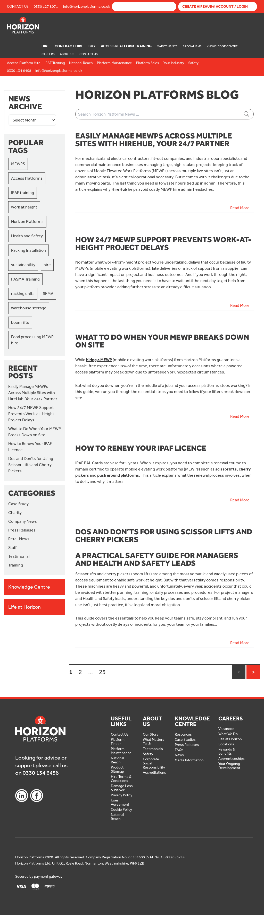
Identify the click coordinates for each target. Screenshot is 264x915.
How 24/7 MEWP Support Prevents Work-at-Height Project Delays (31, 413)
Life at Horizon (230, 739)
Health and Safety (27, 235)
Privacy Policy (121, 795)
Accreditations (154, 772)
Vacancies (226, 729)
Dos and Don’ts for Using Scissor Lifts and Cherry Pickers (30, 464)
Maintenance (167, 46)
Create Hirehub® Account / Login (215, 6)
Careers (48, 54)
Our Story (150, 734)
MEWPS (18, 163)
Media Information (189, 760)
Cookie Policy (121, 809)
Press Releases (22, 530)
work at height (24, 207)
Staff (12, 547)
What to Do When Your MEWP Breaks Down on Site (162, 340)
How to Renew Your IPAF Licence (140, 447)
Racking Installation (28, 250)
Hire (46, 46)
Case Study (18, 503)
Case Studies (185, 739)
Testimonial (18, 556)
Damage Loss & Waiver (122, 788)
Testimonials (153, 749)
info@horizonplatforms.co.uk (86, 6)
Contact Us (18, 6)
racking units (23, 293)
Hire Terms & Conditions (121, 778)
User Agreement (120, 802)
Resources (183, 734)
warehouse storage (28, 308)
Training (15, 565)
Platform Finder (118, 741)
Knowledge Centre (222, 46)
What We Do (228, 734)
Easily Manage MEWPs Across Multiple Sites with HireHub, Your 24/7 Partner (32, 392)
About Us (67, 54)
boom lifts (20, 322)
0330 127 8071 (46, 6)
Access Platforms (27, 178)
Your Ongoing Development (229, 766)
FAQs (179, 750)
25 (102, 672)
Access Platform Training (126, 46)
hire (47, 264)
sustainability (23, 264)
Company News (22, 521)
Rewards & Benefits (226, 751)
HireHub (119, 189)
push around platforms (118, 475)
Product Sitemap (117, 769)
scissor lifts (226, 469)
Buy (92, 46)
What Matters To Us (153, 741)
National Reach (117, 760)
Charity (15, 512)
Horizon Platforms (27, 221)
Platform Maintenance (121, 751)
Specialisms (192, 46)
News (179, 755)
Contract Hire (69, 46)
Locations (226, 744)
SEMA (48, 293)
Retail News (18, 538)
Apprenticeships (231, 758)
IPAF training (22, 192)
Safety (148, 754)
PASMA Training (25, 279)
